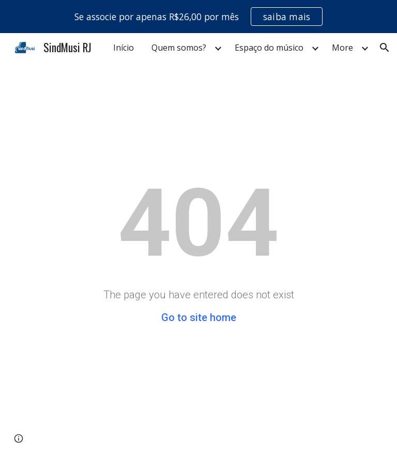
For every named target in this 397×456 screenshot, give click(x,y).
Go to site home (198, 317)
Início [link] (123, 47)
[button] (384, 47)
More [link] (342, 47)
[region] (198, 16)
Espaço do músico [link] (269, 47)
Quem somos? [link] (178, 47)
